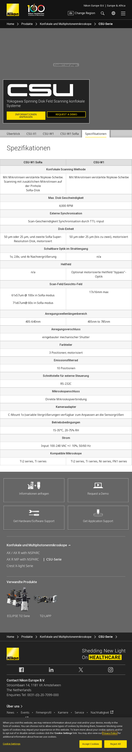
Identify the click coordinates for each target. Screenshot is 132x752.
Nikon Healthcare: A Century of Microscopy (36, 10)
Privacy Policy (109, 733)
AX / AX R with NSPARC (23, 553)
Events (25, 712)
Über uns (13, 706)
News (10, 712)
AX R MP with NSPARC (23, 559)
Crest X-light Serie (20, 566)
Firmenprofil (43, 712)
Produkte (27, 24)
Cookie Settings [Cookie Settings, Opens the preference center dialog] (11, 743)
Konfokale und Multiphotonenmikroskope (65, 24)
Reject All (115, 744)
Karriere (63, 712)
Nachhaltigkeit (100, 712)
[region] (66, 734)
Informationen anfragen (26, 116)
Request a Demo (66, 114)
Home (10, 24)
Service (79, 712)
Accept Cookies (90, 744)
